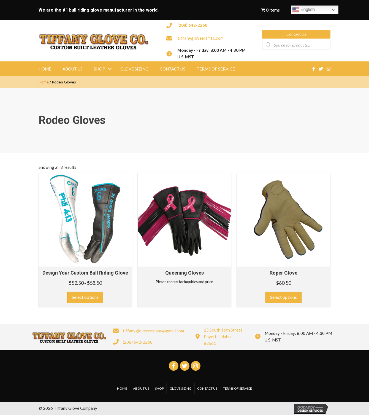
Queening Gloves (184, 273)
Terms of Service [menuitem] (216, 68)
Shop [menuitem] (99, 68)
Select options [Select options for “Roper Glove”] (283, 297)
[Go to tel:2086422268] (208, 24)
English (303, 10)
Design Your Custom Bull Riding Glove (85, 273)
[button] (296, 34)
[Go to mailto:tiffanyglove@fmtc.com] (208, 37)
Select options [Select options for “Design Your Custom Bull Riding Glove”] (85, 297)
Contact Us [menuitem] (172, 68)
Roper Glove (283, 273)
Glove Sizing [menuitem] (134, 68)
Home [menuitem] (45, 68)
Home (44, 82)
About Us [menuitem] (73, 68)
